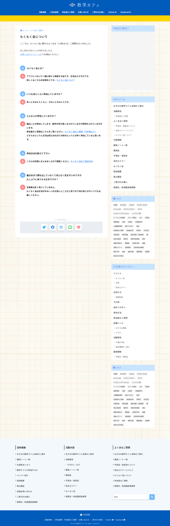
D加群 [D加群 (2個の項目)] (115, 205)
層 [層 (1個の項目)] (147, 235)
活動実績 (42, 12)
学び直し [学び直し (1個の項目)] (146, 230)
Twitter (112, 12)
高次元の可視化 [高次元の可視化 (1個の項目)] (118, 256)
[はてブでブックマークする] (61, 227)
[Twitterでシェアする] (44, 227)
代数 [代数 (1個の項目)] (123, 222)
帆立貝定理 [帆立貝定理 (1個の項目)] (117, 239)
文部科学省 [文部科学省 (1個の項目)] (135, 243)
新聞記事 (119, 297)
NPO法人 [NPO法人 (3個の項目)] (123, 205)
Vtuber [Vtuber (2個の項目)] (131, 205)
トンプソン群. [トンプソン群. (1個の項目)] (136, 213)
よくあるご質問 (120, 121)
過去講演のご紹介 (123, 347)
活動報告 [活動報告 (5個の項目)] (128, 247)
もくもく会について (66, 80)
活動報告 (117, 111)
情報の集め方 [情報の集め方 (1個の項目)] (118, 243)
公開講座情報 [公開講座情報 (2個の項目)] (118, 226)
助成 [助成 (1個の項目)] (137, 226)
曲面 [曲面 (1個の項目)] (143, 243)
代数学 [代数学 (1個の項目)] (130, 222)
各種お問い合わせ (24, 491)
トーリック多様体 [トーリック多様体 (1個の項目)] (119, 218)
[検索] (152, 497)
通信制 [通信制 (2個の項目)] (147, 252)
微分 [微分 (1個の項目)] (143, 239)
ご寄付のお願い (98, 12)
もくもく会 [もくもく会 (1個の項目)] (117, 209)
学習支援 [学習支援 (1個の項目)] (116, 235)
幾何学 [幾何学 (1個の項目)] (126, 239)
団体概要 (117, 171)
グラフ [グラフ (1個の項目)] (140, 209)
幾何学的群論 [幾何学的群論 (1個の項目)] (135, 239)
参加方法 (117, 312)
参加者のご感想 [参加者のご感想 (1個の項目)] (118, 230)
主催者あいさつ (23, 464)
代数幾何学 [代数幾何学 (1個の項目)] (138, 222)
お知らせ (117, 292)
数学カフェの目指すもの (27, 470)
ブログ (118, 332)
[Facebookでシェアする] (52, 227)
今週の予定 (120, 342)
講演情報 (117, 351)
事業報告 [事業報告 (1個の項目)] (116, 222)
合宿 (117, 282)
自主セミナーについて (124, 130)
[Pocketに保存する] (78, 227)
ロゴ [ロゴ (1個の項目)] (140, 218)
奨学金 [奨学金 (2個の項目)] (138, 230)
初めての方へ (119, 307)
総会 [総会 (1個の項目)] (123, 252)
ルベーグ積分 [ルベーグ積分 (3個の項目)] (132, 218)
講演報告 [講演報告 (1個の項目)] (139, 252)
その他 (116, 302)
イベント (117, 273)
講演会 (116, 150)
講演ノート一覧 (120, 145)
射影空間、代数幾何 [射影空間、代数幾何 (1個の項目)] (137, 235)
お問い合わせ (83, 12)
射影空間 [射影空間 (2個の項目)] (125, 235)
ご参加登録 (54, 12)
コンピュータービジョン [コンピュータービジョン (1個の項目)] (121, 213)
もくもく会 (118, 166)
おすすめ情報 (121, 328)
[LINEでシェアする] (70, 227)
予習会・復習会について (125, 126)
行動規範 (117, 139)
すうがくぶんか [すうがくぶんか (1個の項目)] (142, 205)
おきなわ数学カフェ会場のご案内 (128, 105)
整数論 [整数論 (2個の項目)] (127, 243)
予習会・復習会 (120, 155)
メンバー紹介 (22, 475)
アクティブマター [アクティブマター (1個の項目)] (129, 209)
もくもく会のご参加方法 (82, 161)
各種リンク (118, 323)
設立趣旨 (117, 176)
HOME (85, 514)
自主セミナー (119, 161)
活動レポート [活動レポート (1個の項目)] (118, 247)
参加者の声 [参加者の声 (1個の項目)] (130, 230)
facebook (125, 12)
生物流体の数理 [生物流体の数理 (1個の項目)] (139, 247)
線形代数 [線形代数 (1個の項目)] (131, 252)
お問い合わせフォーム (30, 54)
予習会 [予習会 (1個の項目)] (147, 218)
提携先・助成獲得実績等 (124, 187)
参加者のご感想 (68, 12)
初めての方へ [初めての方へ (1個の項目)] (129, 226)
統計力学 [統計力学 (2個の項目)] (116, 252)
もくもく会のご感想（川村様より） (81, 131)
